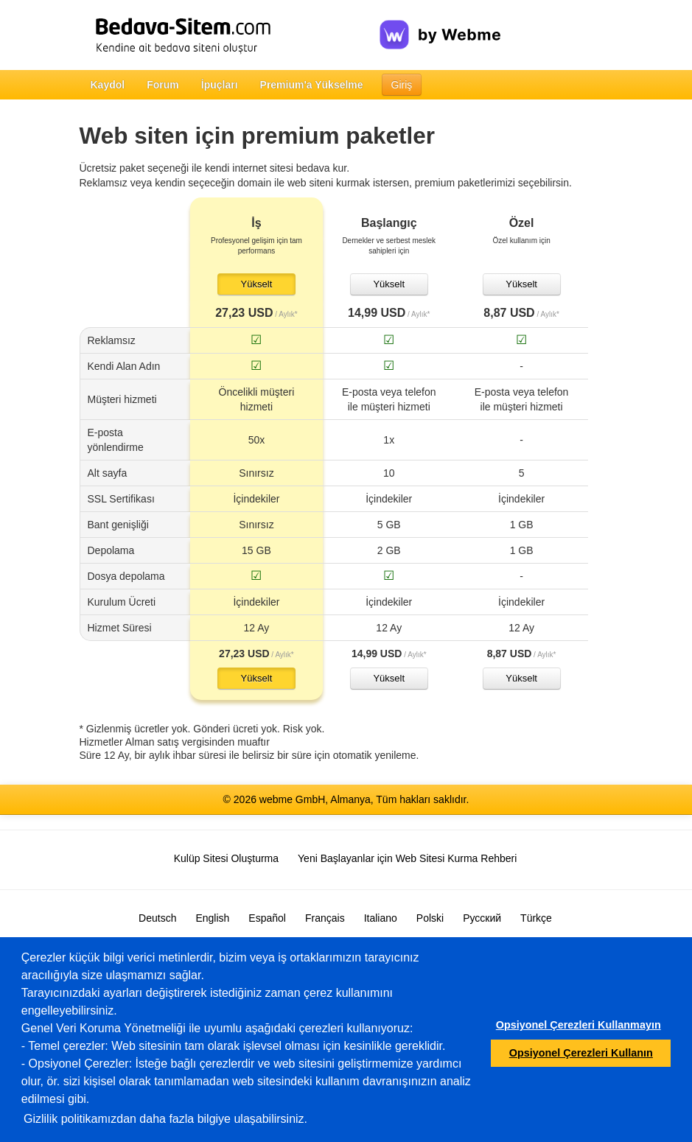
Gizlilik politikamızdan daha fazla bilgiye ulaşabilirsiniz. (165, 1119)
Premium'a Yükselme (311, 85)
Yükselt (257, 284)
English (212, 918)
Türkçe (536, 918)
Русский (482, 918)
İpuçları (219, 85)
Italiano (380, 918)
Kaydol (108, 85)
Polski (430, 918)
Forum (163, 85)
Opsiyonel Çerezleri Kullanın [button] (581, 1053)
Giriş (402, 85)
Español (267, 918)
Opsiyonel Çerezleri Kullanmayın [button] (578, 1025)
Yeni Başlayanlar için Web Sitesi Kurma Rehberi (407, 858)
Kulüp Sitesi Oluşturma (226, 858)
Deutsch (157, 918)
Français (325, 918)
